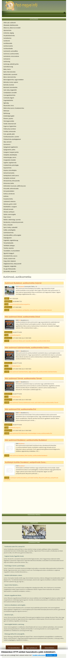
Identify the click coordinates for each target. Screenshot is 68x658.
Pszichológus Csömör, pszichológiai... (14, 566)
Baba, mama (7, 69)
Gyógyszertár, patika (9, 149)
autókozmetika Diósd (44, 341)
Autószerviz (7, 59)
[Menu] (64, 12)
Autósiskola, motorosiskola (11, 56)
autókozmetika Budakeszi (40, 455)
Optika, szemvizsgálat (10, 214)
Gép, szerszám (8, 142)
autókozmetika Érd (46, 433)
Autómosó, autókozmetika (11, 54)
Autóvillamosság (8, 66)
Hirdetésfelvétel (14, 648)
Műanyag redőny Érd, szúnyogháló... (14, 634)
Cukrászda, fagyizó (9, 98)
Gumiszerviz (7, 144)
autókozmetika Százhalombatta (48, 372)
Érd (20, 320)
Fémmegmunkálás (9, 121)
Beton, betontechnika (10, 77)
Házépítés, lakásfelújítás (10, 155)
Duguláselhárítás (8, 100)
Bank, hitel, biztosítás (9, 72)
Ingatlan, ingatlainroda (10, 162)
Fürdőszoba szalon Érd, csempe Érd (14, 546)
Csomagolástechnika (9, 95)
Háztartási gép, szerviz (10, 157)
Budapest (21, 286)
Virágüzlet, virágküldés (10, 266)
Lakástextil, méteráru (10, 201)
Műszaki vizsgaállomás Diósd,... (13, 595)
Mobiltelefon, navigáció (10, 206)
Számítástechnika (8, 232)
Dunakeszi (22, 466)
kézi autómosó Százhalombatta (19, 372)
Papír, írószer (7, 217)
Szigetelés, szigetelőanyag (11, 240)
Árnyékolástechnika (9, 35)
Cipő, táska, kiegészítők (10, 90)
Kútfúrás (6, 196)
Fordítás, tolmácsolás (10, 131)
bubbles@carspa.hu (15, 335)
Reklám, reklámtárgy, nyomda (12, 219)
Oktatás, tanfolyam (9, 212)
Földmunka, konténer (10, 129)
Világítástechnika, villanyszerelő (12, 264)
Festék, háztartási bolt (10, 124)
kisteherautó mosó (28, 402)
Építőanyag (7, 113)
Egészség (6, 103)
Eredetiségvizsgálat (9, 116)
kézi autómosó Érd (15, 433)
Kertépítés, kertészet (9, 178)
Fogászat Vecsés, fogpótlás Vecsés (14, 556)
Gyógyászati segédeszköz (11, 147)
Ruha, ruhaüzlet (8, 225)
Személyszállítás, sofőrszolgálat (12, 235)
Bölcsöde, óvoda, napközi (11, 82)
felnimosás (34, 341)
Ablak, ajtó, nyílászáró (10, 22)
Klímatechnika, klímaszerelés (12, 181)
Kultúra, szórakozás (9, 194)
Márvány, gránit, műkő (10, 204)
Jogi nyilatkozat (31, 648)
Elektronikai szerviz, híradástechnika (14, 108)
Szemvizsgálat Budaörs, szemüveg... (14, 624)
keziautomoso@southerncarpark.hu (19, 304)
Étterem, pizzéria (8, 118)
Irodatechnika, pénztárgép (11, 165)
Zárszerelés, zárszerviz (10, 271)
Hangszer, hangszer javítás (11, 152)
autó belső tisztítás (32, 478)
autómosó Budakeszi (16, 310)
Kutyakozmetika (8, 199)
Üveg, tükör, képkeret (10, 261)
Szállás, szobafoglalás (9, 230)
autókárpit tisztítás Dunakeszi (18, 478)
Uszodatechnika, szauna (10, 256)
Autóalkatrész (7, 38)
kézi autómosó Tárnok (16, 402)
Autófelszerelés (8, 43)
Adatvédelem (49, 648)
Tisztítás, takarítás (9, 248)
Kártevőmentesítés (9, 173)
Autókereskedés (8, 48)
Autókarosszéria (8, 46)
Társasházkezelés (8, 243)
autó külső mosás (40, 402)
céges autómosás (33, 372)
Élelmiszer (6, 111)
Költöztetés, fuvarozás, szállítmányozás (15, 186)
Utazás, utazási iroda (9, 258)
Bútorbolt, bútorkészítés (10, 87)
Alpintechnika (7, 30)
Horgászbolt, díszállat (10, 160)
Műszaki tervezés (8, 209)
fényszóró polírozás (44, 478)
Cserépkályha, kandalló (10, 92)
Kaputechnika (7, 168)
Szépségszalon (8, 238)
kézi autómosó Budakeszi (17, 455)
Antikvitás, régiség (9, 33)
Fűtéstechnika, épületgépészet (12, 139)
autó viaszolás (27, 341)
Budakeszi (21, 443)
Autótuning (7, 61)
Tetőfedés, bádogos (9, 245)
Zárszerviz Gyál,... (9, 615)
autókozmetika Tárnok (51, 402)
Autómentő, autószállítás (11, 51)
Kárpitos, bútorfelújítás (10, 170)
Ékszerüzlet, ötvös (9, 105)
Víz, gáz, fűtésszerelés (10, 269)
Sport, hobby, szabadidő (10, 227)
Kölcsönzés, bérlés (9, 183)
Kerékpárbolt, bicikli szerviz (11, 175)
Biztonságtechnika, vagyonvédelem (14, 79)
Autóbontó (7, 41)
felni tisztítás (28, 455)
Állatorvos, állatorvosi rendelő (12, 28)
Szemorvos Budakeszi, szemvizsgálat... (15, 605)
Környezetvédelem (9, 191)
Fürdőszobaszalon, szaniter (11, 136)
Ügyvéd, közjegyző (9, 253)
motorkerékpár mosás (34, 433)
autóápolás (26, 310)
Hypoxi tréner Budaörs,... (11, 585)
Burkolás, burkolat (9, 85)
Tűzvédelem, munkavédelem (12, 251)
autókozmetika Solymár (45, 310)
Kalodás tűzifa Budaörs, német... (13, 575)
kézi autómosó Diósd (16, 341)
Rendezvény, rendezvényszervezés (13, 222)
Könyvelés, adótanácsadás (11, 188)
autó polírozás (34, 310)
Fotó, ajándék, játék (9, 134)
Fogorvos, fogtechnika (10, 126)
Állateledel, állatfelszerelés (11, 25)
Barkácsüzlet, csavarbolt (10, 74)
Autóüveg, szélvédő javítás (11, 64)
